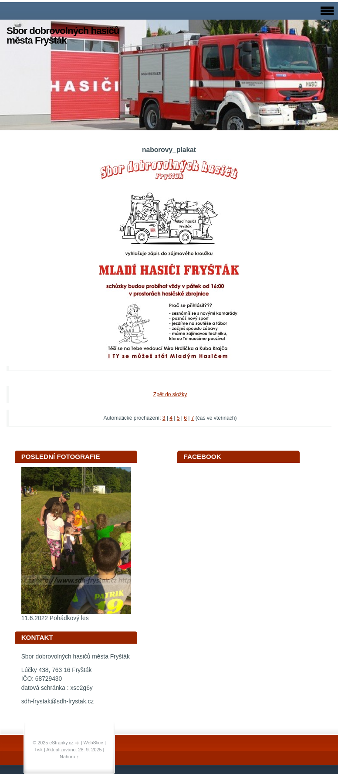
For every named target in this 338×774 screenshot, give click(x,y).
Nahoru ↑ (69, 756)
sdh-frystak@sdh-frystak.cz (57, 701)
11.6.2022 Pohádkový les (55, 618)
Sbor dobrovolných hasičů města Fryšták (63, 35)
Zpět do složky (170, 394)
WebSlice (93, 742)
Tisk (38, 749)
